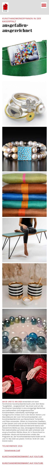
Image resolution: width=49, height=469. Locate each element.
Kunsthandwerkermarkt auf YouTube (22, 456)
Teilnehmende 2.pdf (12, 450)
